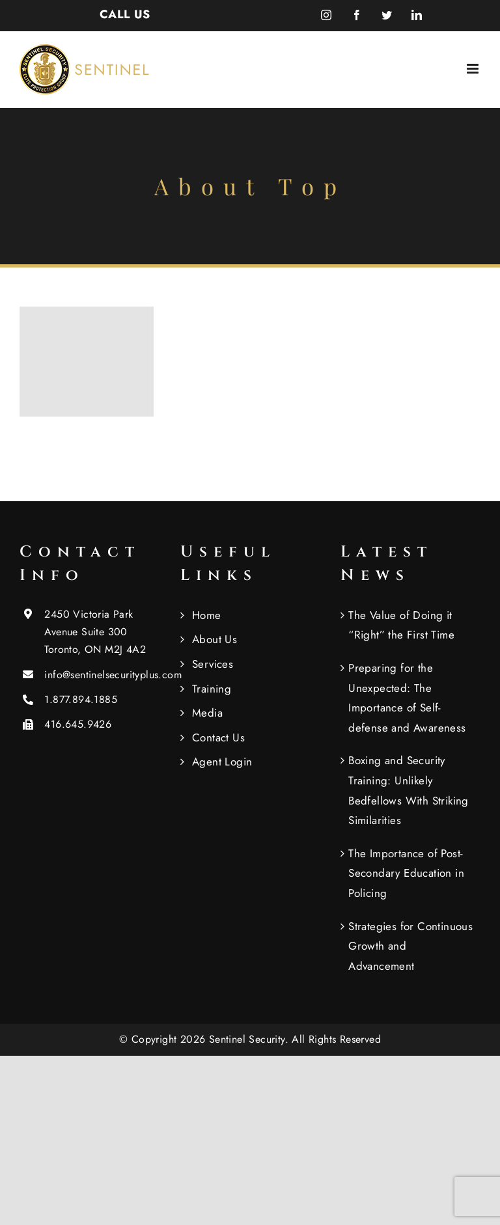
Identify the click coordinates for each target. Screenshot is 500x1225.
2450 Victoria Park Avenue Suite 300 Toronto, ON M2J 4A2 (95, 632)
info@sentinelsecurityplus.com (101, 674)
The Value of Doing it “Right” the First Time (401, 625)
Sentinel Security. (250, 1039)
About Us (214, 639)
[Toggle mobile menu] (473, 69)
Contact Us (218, 737)
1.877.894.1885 (80, 699)
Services (212, 664)
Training (211, 688)
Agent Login (222, 761)
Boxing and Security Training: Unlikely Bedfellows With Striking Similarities (408, 790)
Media (207, 713)
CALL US (125, 14)
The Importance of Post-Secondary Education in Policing (406, 873)
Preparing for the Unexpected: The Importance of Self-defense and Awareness (406, 698)
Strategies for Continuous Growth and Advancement (410, 946)
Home (206, 615)
